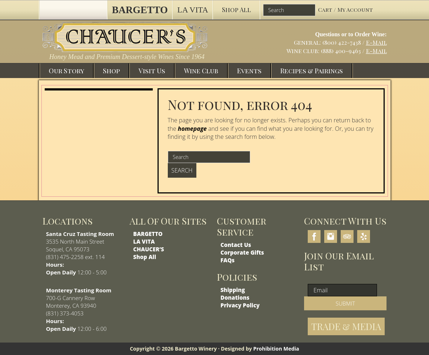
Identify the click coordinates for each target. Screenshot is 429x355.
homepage (192, 129)
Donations (235, 297)
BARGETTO (148, 233)
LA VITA (144, 241)
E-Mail (376, 42)
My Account (355, 9)
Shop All (144, 256)
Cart (326, 9)
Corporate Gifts (242, 252)
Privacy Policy (240, 305)
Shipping (233, 289)
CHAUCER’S (148, 249)
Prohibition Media (276, 348)
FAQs (228, 260)
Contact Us (236, 244)
